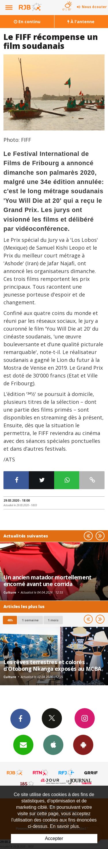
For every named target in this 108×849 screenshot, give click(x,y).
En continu (27, 21)
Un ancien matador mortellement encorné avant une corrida (47, 580)
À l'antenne (80, 21)
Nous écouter (94, 6)
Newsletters (23, 744)
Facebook (20, 718)
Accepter (54, 838)
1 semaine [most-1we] (30, 620)
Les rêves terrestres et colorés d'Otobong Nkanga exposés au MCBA (52, 665)
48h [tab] (10, 620)
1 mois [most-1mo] (53, 620)
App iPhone (53, 744)
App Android (83, 744)
